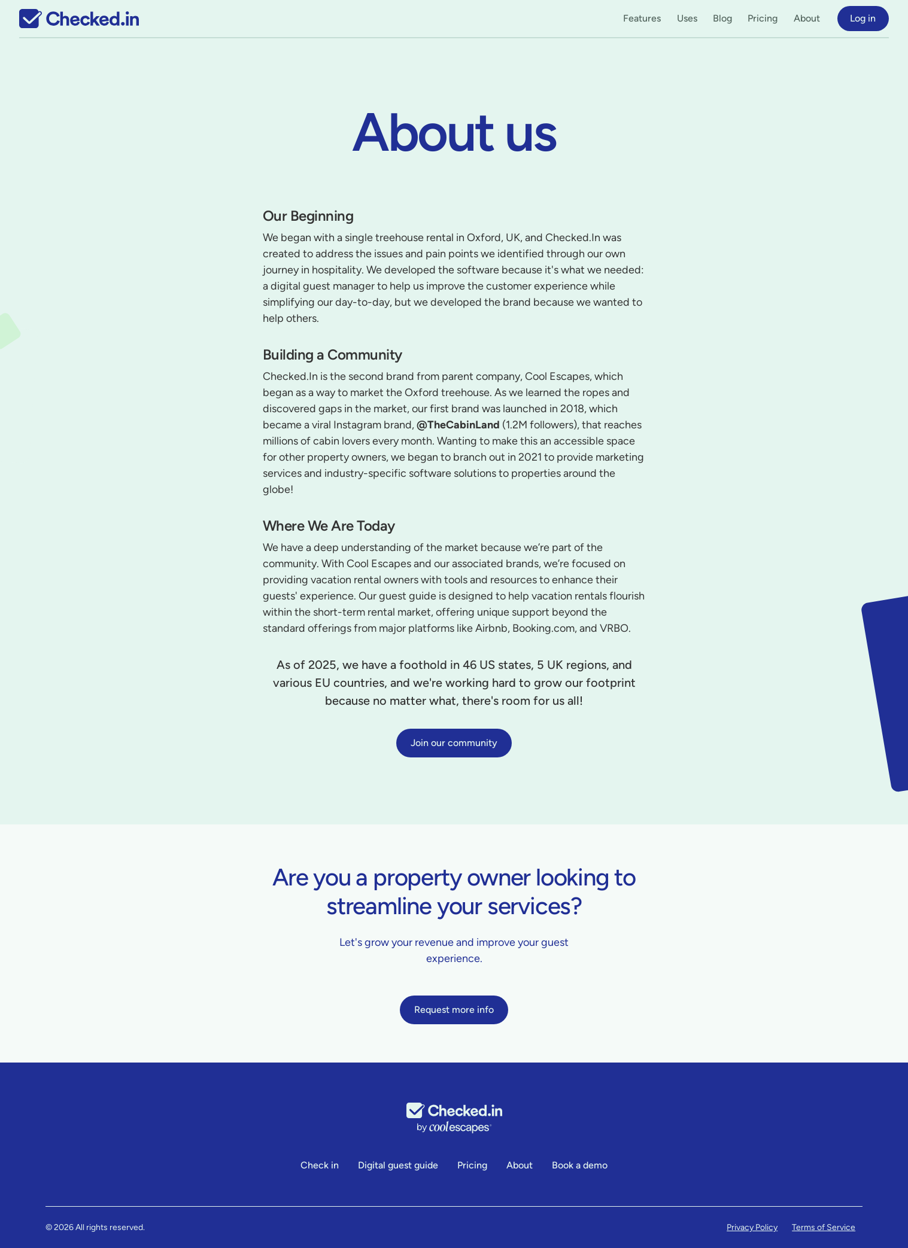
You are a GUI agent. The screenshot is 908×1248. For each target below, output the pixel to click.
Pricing (763, 18)
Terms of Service (823, 1227)
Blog (722, 18)
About (807, 18)
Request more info (454, 1009)
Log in (863, 18)
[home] (79, 18)
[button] (642, 18)
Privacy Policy (752, 1227)
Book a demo (580, 1165)
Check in (319, 1165)
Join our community (454, 742)
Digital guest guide (398, 1165)
